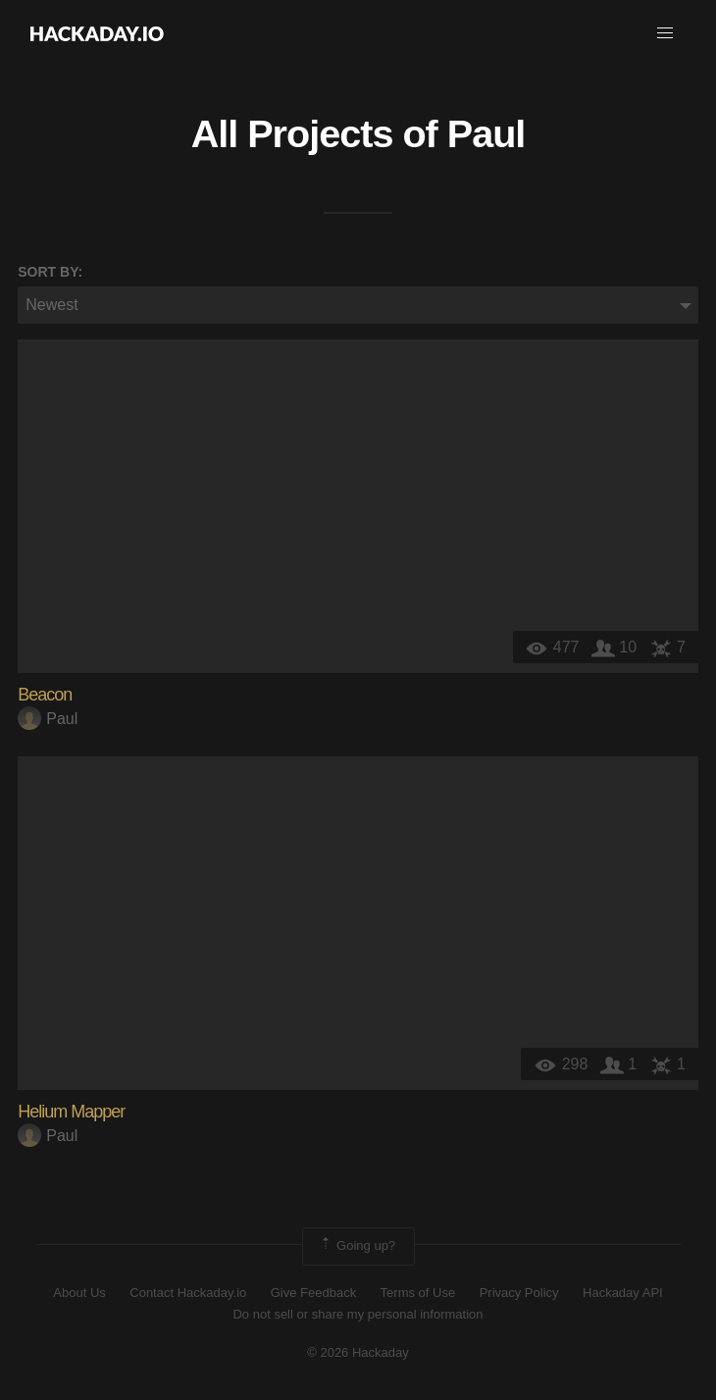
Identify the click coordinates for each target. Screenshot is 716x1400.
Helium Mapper (71, 1111)
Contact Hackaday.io (187, 1292)
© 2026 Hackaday (358, 1352)
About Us (79, 1292)
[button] (665, 33)
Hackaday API (623, 1292)
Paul (486, 133)
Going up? (357, 1246)
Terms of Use (418, 1292)
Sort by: (50, 272)
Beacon (45, 694)
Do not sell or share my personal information (357, 1314)
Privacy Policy (519, 1292)
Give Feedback (313, 1292)
